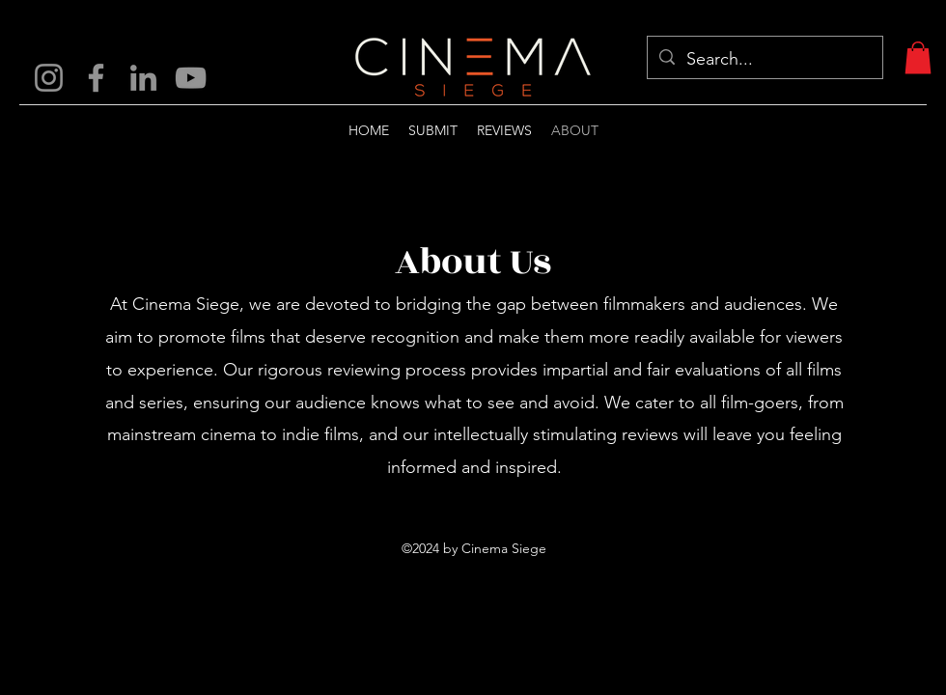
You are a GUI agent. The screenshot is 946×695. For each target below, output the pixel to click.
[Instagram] (49, 78)
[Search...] (764, 60)
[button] (918, 57)
